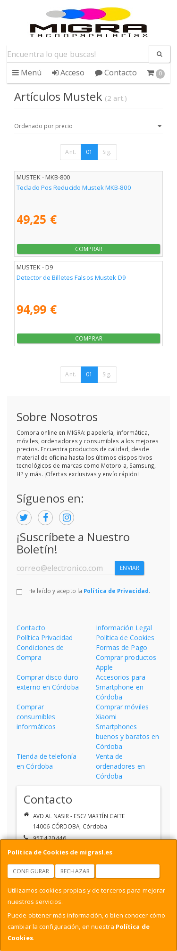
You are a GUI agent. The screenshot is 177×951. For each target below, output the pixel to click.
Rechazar (75, 871)
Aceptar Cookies (128, 871)
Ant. (70, 152)
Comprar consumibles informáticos (36, 716)
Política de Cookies (125, 637)
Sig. (106, 152)
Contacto (116, 72)
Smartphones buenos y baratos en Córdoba (128, 736)
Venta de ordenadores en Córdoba (120, 766)
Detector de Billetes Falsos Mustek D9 (71, 277)
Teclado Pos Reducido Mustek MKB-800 (74, 187)
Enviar (129, 568)
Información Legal (124, 627)
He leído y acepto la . (89, 590)
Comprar (88, 249)
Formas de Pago (121, 647)
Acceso (68, 72)
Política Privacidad (45, 637)
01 (89, 152)
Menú (27, 72)
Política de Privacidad (116, 590)
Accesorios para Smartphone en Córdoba (121, 687)
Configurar (31, 871)
